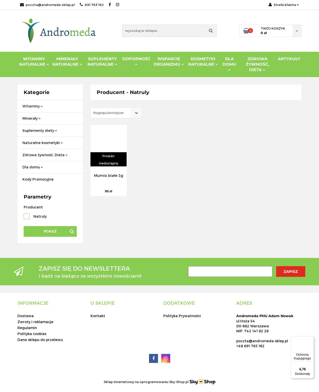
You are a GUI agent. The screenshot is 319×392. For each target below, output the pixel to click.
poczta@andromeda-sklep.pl (47, 5)
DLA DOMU (229, 63)
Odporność (136, 60)
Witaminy (32, 106)
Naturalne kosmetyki (42, 143)
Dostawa (25, 316)
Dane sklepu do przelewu (40, 340)
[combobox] (116, 112)
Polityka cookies (31, 334)
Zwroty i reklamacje (35, 322)
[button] (32, 303)
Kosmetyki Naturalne (203, 61)
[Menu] (311, 339)
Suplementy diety (39, 130)
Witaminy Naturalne (34, 61)
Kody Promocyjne (38, 179)
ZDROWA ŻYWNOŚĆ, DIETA (257, 64)
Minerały (31, 118)
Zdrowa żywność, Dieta (45, 155)
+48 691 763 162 (250, 346)
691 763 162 (92, 5)
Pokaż (50, 231)
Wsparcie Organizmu (169, 61)
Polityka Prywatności (182, 316)
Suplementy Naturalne (102, 61)
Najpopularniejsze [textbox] (108, 113)
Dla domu (32, 167)
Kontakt (97, 316)
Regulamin (27, 328)
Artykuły (289, 58)
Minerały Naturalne (67, 61)
